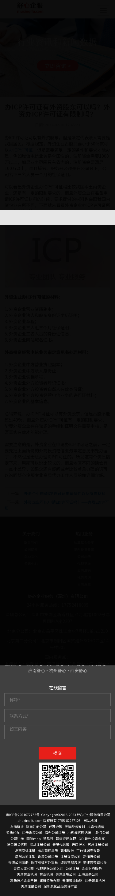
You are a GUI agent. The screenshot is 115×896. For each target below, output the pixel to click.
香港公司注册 (48, 856)
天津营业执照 (27, 874)
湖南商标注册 (25, 850)
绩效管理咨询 (70, 862)
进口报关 (78, 844)
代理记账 (55, 826)
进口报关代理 (17, 844)
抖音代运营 (95, 826)
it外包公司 (101, 832)
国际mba (33, 838)
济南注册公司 (36, 826)
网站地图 (90, 820)
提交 (57, 753)
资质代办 (13, 832)
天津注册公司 (66, 874)
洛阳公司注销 (25, 856)
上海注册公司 (88, 874)
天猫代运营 (60, 844)
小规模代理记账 (79, 832)
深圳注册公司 (40, 844)
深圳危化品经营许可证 (60, 886)
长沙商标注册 (48, 850)
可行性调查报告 (88, 850)
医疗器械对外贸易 (44, 862)
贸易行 (48, 838)
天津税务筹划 (75, 826)
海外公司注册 (55, 832)
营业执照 (46, 874)
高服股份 (67, 850)
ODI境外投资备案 (92, 838)
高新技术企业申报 (23, 880)
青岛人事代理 (23, 868)
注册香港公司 (32, 832)
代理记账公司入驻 (49, 868)
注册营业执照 (95, 880)
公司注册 (17, 838)
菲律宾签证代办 (95, 862)
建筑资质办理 (66, 838)
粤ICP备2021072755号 (23, 814)
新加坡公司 (91, 856)
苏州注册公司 (98, 844)
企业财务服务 (92, 868)
